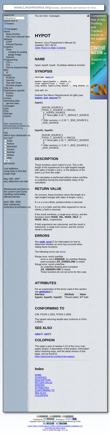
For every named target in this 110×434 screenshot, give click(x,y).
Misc (6, 70)
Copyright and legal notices (55, 430)
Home (7, 31)
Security (10, 80)
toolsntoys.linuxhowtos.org (18, 126)
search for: (9, 15)
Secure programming (16, 67)
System (7, 75)
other (9, 158)
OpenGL (10, 57)
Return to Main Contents (53, 48)
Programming (11, 60)
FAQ (6, 111)
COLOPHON (41, 397)
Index (37, 48)
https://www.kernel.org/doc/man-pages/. (55, 358)
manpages (12, 29)
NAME (38, 377)
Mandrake (12, 146)
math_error (46, 244)
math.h (49, 77)
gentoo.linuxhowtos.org (13, 128)
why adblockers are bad (16, 181)
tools (6, 108)
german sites (12, 103)
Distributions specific (14, 90)
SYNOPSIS (41, 379)
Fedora (9, 95)
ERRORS (40, 387)
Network (8, 39)
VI (7, 72)
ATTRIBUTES (42, 390)
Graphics (8, 47)
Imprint (7, 116)
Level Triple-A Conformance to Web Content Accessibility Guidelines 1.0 (55, 428)
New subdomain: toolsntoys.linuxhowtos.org (17, 205)
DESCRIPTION (42, 382)
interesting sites (12, 101)
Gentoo (9, 93)
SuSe (9, 141)
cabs (37, 336)
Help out (8, 88)
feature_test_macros (46, 100)
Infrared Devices (14, 44)
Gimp (8, 49)
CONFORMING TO (44, 392)
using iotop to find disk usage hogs (15, 172)
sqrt (46, 336)
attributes (44, 294)
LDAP (9, 42)
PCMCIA (10, 77)
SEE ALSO (40, 395)
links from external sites (18, 36)
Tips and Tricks (13, 83)
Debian (10, 155)
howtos (10, 23)
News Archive (13, 34)
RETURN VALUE (43, 385)
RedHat (11, 152)
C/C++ (9, 62)
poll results (9, 163)
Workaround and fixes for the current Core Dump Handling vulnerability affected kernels (16, 193)
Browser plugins (14, 85)
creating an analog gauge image (17, 53)
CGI (8, 65)
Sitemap (8, 113)
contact (7, 98)
